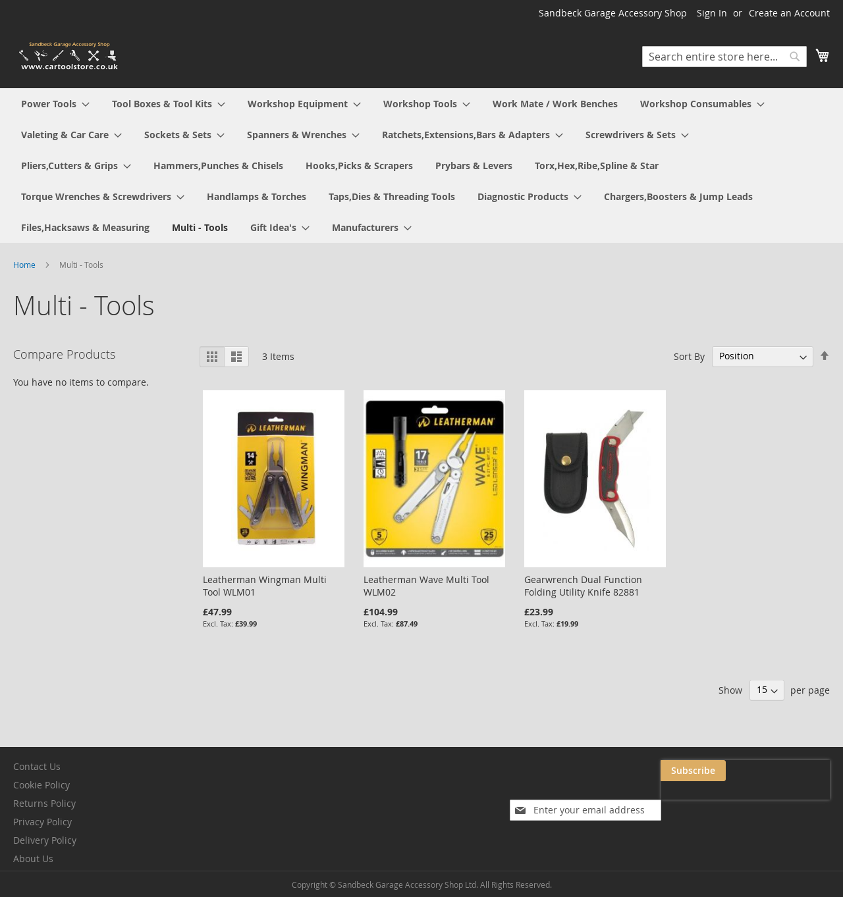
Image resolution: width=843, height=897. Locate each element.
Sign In (712, 13)
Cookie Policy (41, 785)
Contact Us (37, 766)
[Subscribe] (797, 770)
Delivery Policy (44, 840)
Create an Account (789, 13)
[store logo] (69, 56)
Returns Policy (44, 803)
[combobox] (724, 56)
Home (25, 264)
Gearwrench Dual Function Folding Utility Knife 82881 (583, 585)
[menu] (421, 165)
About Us (33, 858)
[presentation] (698, 801)
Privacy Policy (42, 821)
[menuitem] (55, 103)
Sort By (689, 355)
